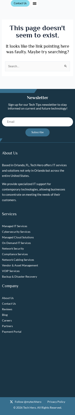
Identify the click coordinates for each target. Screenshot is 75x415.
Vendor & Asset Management (20, 265)
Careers (7, 320)
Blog (5, 314)
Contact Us (9, 303)
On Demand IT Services (16, 243)
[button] (35, 3)
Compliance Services (15, 254)
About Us (8, 298)
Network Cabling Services (18, 259)
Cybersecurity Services (16, 231)
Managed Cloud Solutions (18, 237)
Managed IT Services (14, 226)
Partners (7, 326)
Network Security (13, 248)
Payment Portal (11, 331)
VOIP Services (11, 271)
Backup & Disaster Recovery (19, 276)
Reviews (7, 309)
